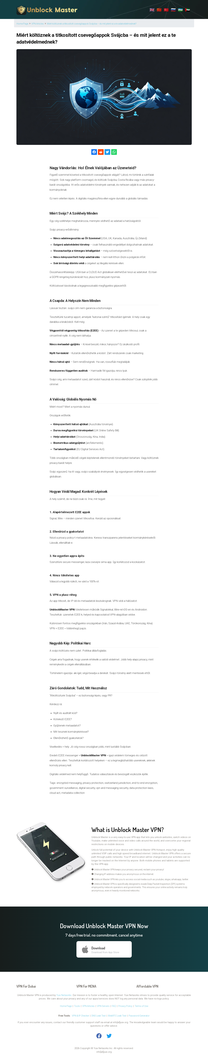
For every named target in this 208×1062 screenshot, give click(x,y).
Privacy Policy (125, 1006)
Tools (77, 1006)
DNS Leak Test (98, 1015)
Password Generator (139, 1015)
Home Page (66, 1006)
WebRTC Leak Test (117, 1015)
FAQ (114, 1006)
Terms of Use (141, 1006)
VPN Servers (103, 1006)
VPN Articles (88, 1006)
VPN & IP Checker (80, 1015)
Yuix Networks (63, 995)
